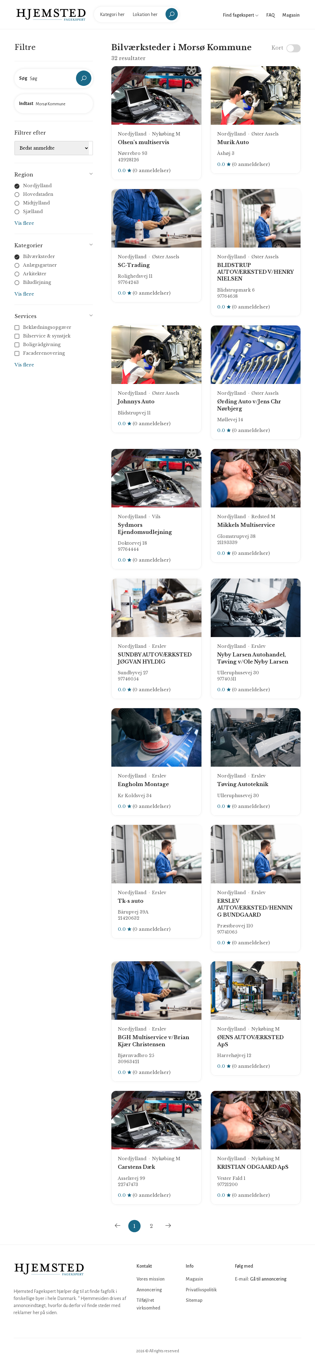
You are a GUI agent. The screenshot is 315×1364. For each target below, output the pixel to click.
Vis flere (24, 223)
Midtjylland (36, 203)
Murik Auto (233, 142)
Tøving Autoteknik (242, 784)
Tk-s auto (130, 901)
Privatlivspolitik (201, 1289)
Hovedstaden (38, 194)
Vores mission (151, 1279)
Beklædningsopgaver (43, 327)
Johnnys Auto (136, 401)
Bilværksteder (39, 256)
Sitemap (194, 1300)
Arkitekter (34, 273)
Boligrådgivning (38, 344)
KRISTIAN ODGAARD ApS (253, 1167)
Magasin (291, 15)
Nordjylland (37, 185)
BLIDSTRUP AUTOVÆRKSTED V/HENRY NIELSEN (255, 272)
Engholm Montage (143, 784)
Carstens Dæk (136, 1167)
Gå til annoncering (268, 1279)
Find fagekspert (241, 15)
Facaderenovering (40, 353)
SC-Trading (134, 265)
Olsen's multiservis (143, 142)
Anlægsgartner (40, 265)
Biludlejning (37, 282)
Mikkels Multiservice (246, 525)
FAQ (270, 15)
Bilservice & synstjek (43, 336)
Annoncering (149, 1289)
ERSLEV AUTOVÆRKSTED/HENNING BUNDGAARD (255, 908)
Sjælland (33, 211)
